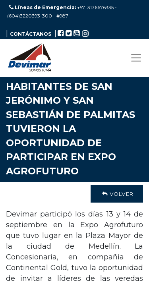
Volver (117, 194)
